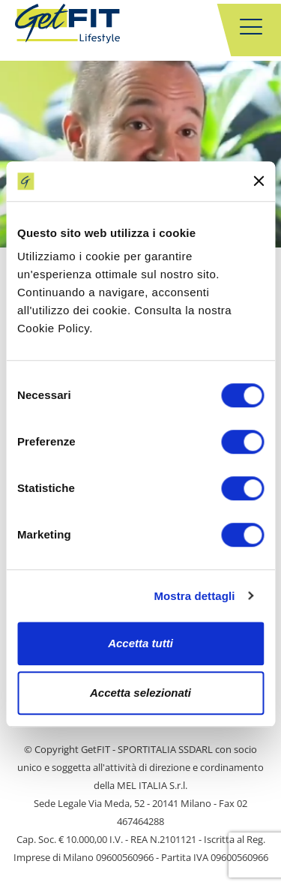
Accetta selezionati (140, 692)
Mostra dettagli (194, 596)
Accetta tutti (140, 643)
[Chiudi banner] (258, 181)
